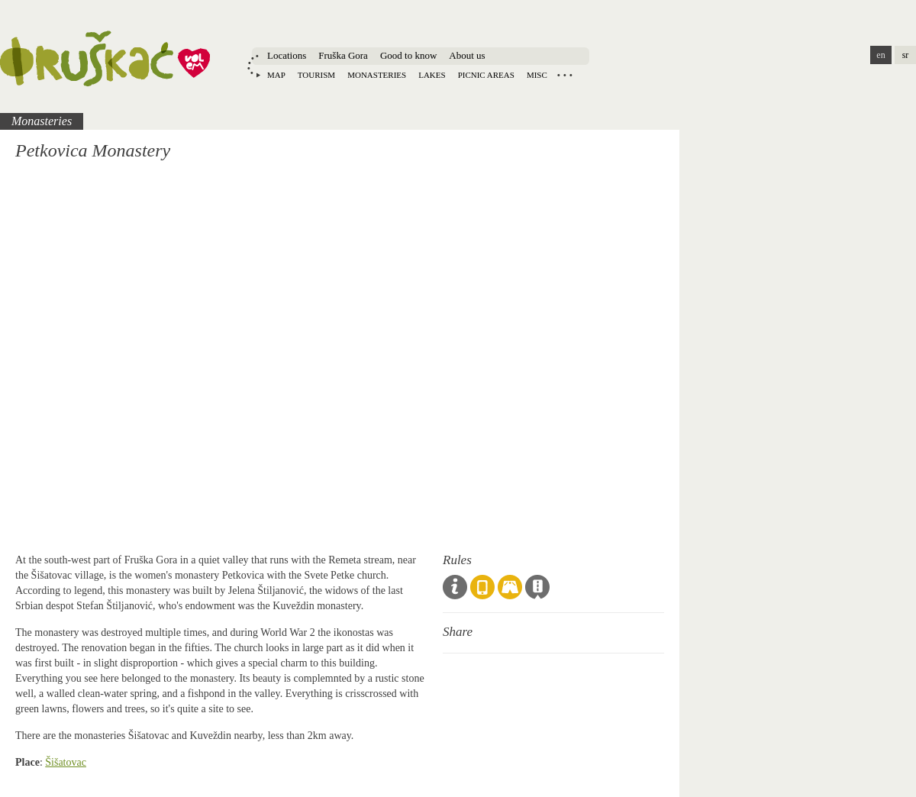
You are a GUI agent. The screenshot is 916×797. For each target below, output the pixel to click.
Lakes (431, 74)
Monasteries (376, 74)
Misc (537, 74)
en (880, 55)
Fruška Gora (343, 55)
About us (467, 55)
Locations (286, 55)
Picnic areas (486, 74)
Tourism (316, 74)
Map (276, 74)
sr (905, 55)
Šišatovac (65, 762)
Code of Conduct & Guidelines (455, 587)
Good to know (408, 55)
